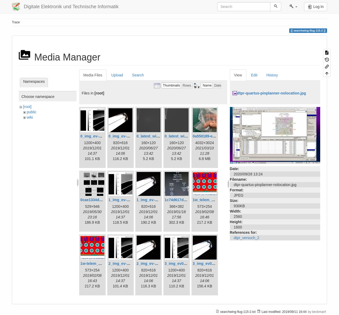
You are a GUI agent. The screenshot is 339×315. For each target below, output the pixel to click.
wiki (30, 117)
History (272, 75)
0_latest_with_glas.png (157, 136)
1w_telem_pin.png (209, 200)
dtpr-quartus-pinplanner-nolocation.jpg (271, 93)
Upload (117, 75)
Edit (254, 75)
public (32, 112)
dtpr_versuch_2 (247, 238)
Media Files (92, 75)
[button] (293, 6)
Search (138, 75)
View (238, 75)
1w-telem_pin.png (96, 263)
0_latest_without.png (183, 136)
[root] (27, 107)
